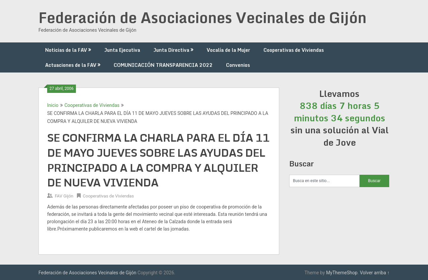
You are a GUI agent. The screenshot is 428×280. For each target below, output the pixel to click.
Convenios (238, 65)
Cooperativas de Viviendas (293, 50)
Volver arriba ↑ (375, 272)
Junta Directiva (171, 50)
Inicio (53, 105)
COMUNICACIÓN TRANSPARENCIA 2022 (163, 65)
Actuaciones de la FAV (70, 65)
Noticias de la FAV (66, 50)
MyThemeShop (341, 272)
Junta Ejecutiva (122, 50)
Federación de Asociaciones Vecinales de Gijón (202, 17)
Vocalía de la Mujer (228, 50)
